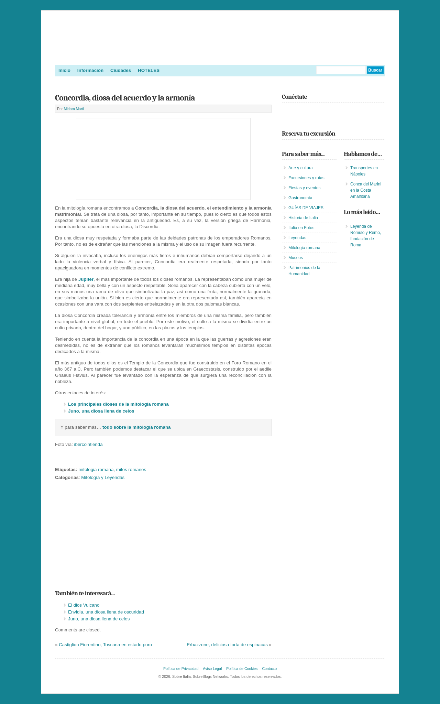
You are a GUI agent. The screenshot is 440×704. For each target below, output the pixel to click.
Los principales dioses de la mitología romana (118, 404)
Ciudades (120, 70)
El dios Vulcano (83, 605)
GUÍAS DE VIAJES (305, 207)
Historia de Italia (303, 217)
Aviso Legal (212, 668)
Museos (295, 257)
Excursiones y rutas (306, 177)
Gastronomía (300, 197)
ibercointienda (88, 444)
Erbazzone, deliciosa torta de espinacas (227, 644)
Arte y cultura (300, 168)
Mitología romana (304, 247)
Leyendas (297, 237)
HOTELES (149, 70)
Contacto (269, 668)
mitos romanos (131, 469)
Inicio (64, 70)
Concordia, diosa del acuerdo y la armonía (125, 98)
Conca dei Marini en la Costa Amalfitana (365, 190)
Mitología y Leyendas (102, 477)
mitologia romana (95, 469)
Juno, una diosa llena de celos (101, 411)
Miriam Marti (74, 109)
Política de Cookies (241, 668)
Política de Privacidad (180, 668)
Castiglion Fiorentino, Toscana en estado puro (105, 644)
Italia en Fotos (301, 227)
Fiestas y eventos (304, 187)
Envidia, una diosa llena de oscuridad (106, 612)
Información (90, 70)
